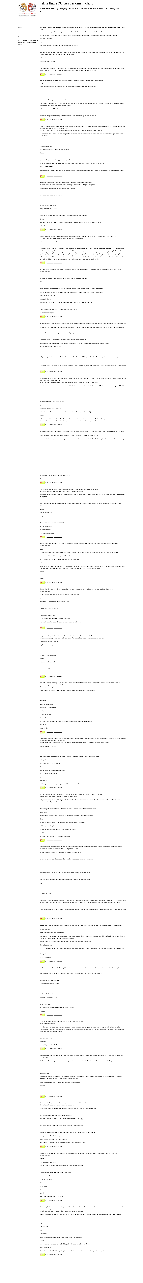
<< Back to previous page (67, 76)
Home (20, 27)
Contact (20, 37)
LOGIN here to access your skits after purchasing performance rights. (28, 42)
